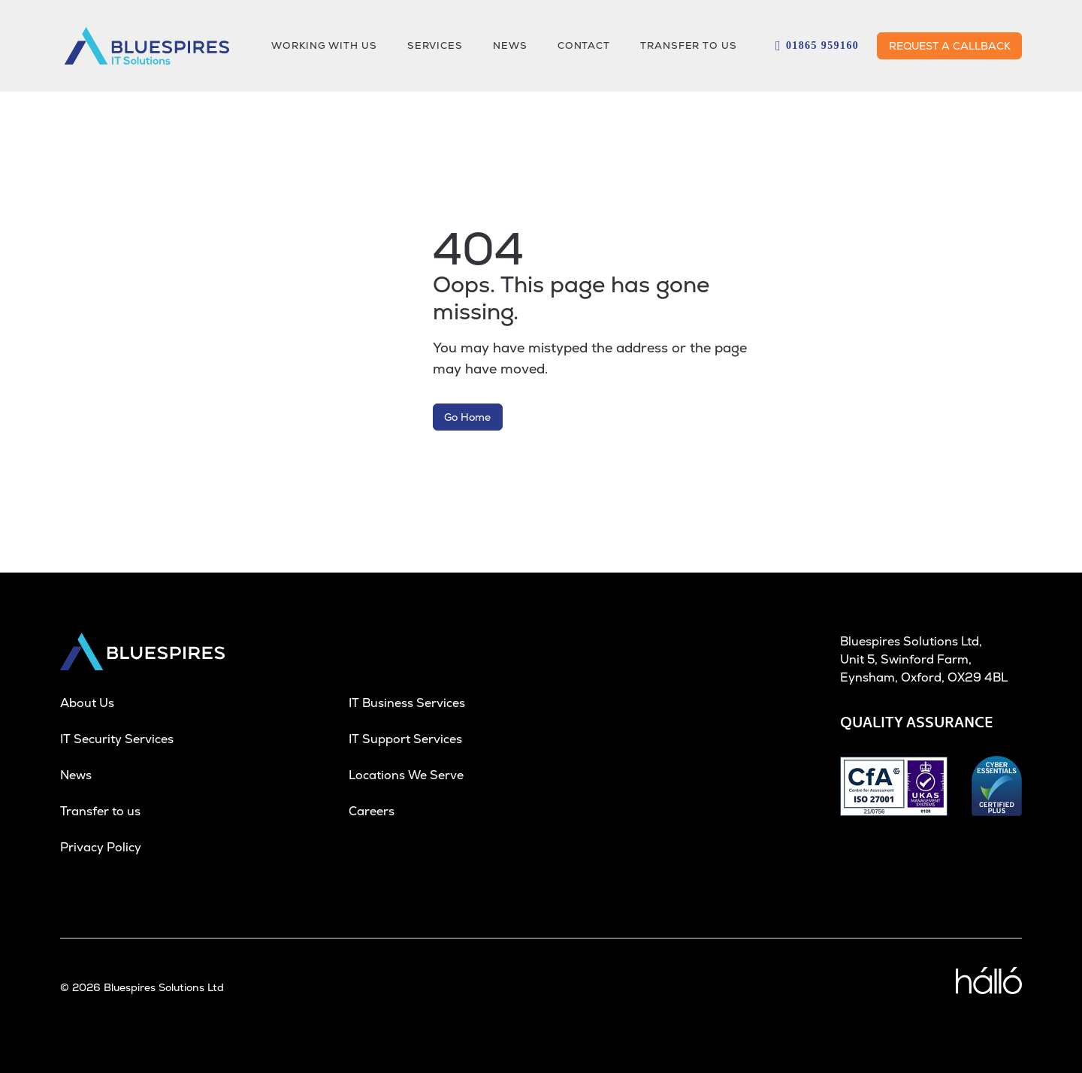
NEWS (510, 45)
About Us (87, 703)
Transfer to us (688, 45)
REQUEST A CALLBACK (950, 46)
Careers (371, 811)
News (76, 775)
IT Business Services (407, 703)
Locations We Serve (406, 775)
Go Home (467, 417)
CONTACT (584, 45)
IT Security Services (117, 739)
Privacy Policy (100, 847)
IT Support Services (405, 739)
